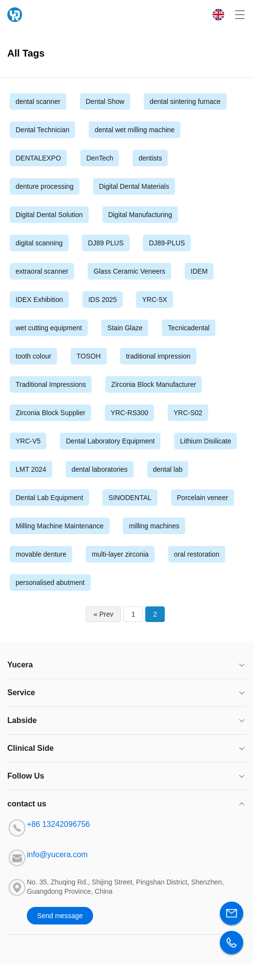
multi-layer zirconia (120, 554)
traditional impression (158, 356)
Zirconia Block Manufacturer (153, 384)
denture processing (45, 186)
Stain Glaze (124, 328)
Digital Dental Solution (49, 215)
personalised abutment (50, 582)
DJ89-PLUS (167, 243)
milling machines (154, 526)
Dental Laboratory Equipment (110, 441)
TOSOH (89, 356)
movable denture (41, 554)
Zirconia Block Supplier (50, 413)
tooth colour (33, 356)
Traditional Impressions (51, 384)
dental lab (168, 469)
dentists (150, 158)
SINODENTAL (129, 498)
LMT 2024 (31, 469)
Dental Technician (42, 130)
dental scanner (38, 101)
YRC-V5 (28, 441)
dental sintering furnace (185, 101)
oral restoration (196, 554)
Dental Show (105, 101)
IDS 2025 (102, 299)
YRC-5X (154, 299)
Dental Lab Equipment (49, 498)
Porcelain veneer (202, 498)
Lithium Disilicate (205, 441)
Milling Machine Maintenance (60, 526)
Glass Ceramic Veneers (129, 271)
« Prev (103, 614)
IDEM (199, 271)
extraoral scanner (42, 271)
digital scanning (39, 243)
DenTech (99, 158)
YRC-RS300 (129, 413)
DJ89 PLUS (105, 243)
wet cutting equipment (49, 328)
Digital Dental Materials (134, 186)
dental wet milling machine (135, 130)
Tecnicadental (189, 328)
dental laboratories (100, 469)
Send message (59, 916)
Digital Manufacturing (140, 215)
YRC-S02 (188, 413)
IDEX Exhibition (39, 299)
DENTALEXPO (38, 158)
